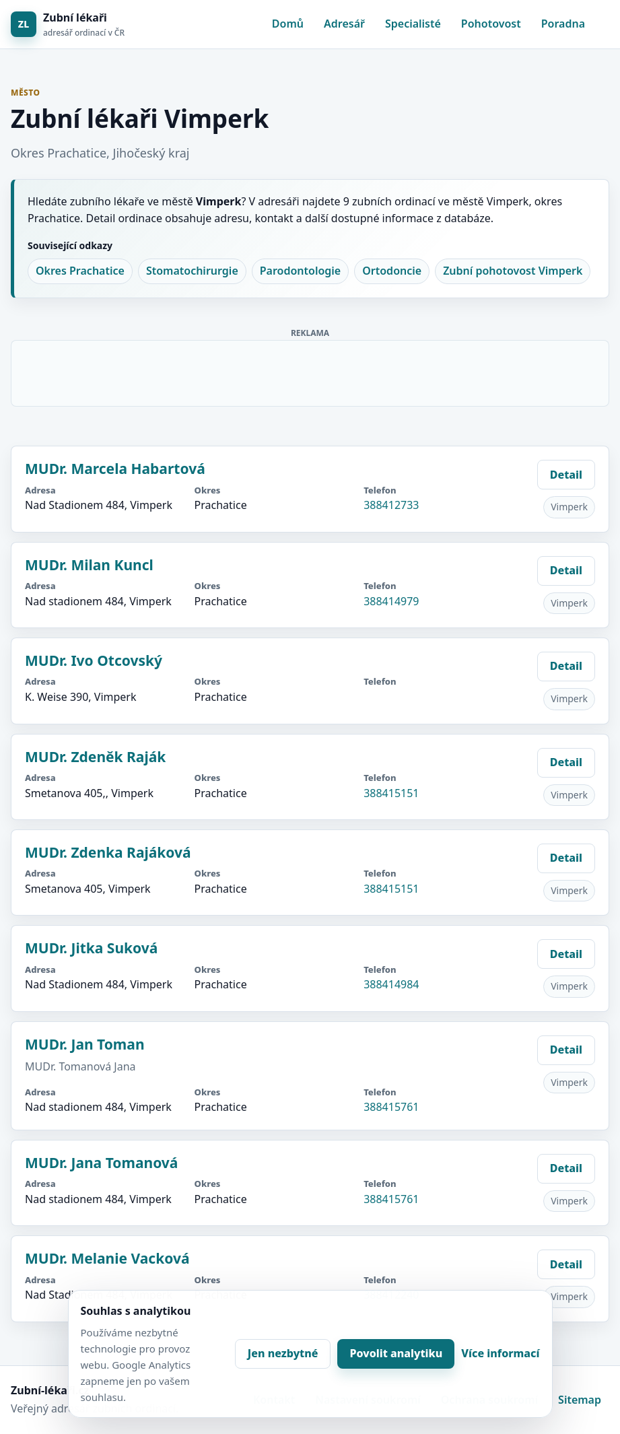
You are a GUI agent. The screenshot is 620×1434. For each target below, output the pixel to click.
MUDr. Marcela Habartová (115, 468)
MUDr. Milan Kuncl (89, 564)
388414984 (391, 984)
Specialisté (413, 23)
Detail (566, 474)
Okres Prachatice (80, 270)
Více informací (500, 1353)
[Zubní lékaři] (68, 24)
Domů (288, 23)
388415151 (391, 793)
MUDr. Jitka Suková (91, 947)
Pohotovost (491, 23)
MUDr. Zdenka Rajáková (108, 852)
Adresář (344, 23)
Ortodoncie (391, 270)
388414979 (391, 601)
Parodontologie (300, 270)
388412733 (391, 505)
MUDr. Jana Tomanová (101, 1162)
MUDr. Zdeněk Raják (95, 756)
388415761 (391, 1106)
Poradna (563, 23)
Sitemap (579, 1399)
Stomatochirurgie (192, 270)
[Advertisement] (310, 371)
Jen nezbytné (283, 1353)
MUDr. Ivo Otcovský (93, 660)
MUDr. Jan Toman (85, 1044)
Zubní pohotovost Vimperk (512, 270)
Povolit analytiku (395, 1353)
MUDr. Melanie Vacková (107, 1258)
